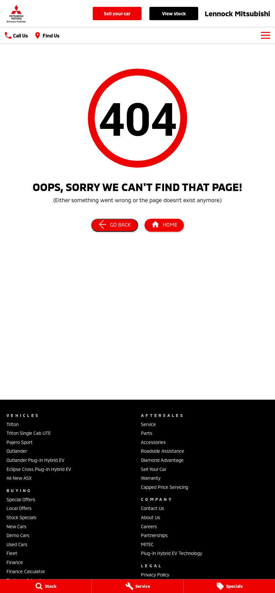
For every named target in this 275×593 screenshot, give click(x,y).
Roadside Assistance (162, 451)
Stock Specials (21, 517)
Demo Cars (18, 535)
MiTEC (147, 544)
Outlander (17, 451)
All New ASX (19, 478)
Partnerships (154, 535)
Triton (13, 424)
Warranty (150, 478)
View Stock (174, 13)
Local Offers (19, 508)
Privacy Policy (155, 574)
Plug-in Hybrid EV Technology (171, 553)
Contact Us (152, 508)
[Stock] (45, 586)
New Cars (16, 526)
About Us (150, 517)
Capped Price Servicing (164, 487)
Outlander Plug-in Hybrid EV (35, 460)
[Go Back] (114, 225)
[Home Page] (16, 13)
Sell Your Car (117, 13)
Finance (15, 562)
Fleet (12, 553)
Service (148, 424)
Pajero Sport (20, 442)
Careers (149, 526)
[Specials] (229, 586)
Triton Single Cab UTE (29, 433)
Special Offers (21, 499)
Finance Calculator (26, 571)
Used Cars (17, 544)
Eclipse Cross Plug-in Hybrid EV (39, 469)
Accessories (153, 442)
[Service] (137, 586)
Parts (146, 433)
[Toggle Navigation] (265, 35)
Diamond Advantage (162, 460)
